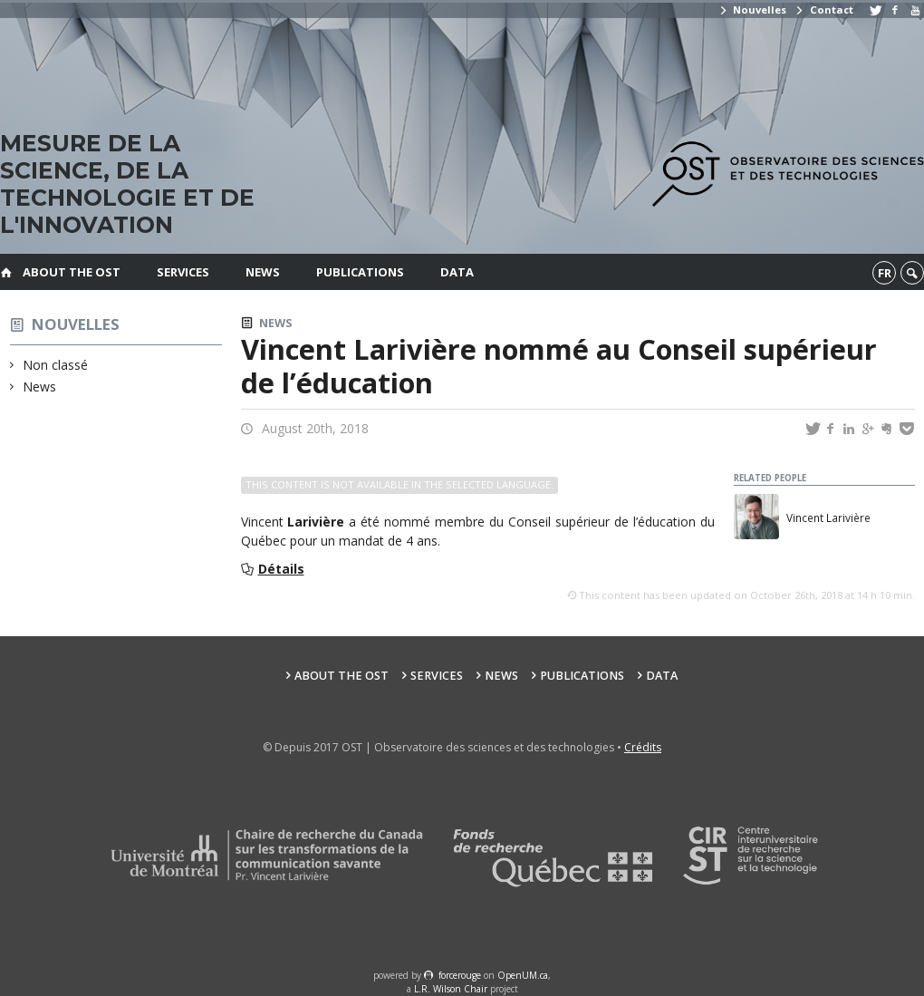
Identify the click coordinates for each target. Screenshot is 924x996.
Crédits (642, 747)
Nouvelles (752, 9)
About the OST (71, 272)
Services (183, 272)
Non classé (56, 364)
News (262, 272)
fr (884, 273)
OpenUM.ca (522, 975)
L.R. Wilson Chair (450, 988)
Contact (823, 9)
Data (457, 272)
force (459, 975)
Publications (360, 272)
